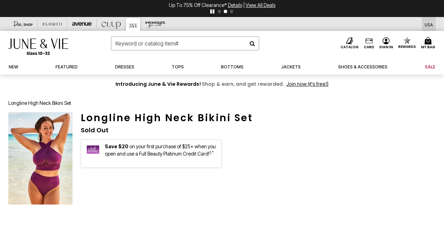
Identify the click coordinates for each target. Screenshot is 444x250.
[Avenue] (82, 24)
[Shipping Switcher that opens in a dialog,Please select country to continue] (428, 24)
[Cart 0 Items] (429, 43)
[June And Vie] (133, 24)
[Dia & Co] (23, 24)
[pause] (212, 11)
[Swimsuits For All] (155, 24)
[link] (363, 67)
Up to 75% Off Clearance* (198, 5)
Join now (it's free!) (307, 84)
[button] (386, 43)
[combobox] (185, 43)
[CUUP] (111, 24)
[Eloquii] (52, 24)
